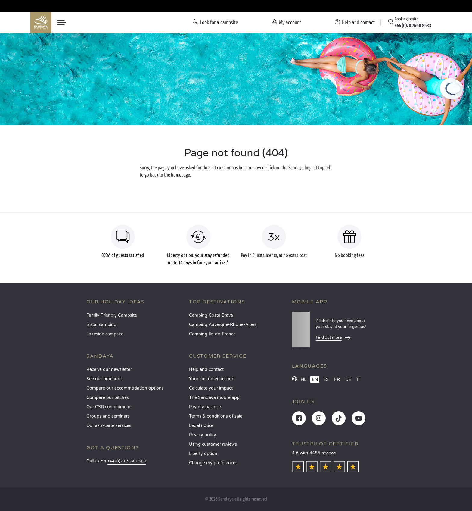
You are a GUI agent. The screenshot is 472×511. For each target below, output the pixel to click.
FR (337, 379)
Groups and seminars (108, 416)
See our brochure (104, 378)
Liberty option (203, 453)
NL (303, 379)
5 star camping (101, 324)
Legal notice (201, 425)
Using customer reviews (213, 444)
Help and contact (206, 369)
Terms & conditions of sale (215, 416)
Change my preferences (213, 463)
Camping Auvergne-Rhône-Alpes (222, 324)
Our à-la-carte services (108, 425)
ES (326, 379)
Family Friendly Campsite (111, 315)
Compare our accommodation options (125, 388)
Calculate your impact (211, 388)
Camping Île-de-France (212, 334)
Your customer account (212, 378)
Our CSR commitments (109, 406)
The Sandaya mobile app (214, 397)
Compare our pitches (107, 397)
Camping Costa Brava (211, 315)
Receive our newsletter (109, 369)
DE (348, 379)
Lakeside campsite (104, 334)
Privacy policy (202, 434)
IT (359, 379)
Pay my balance (205, 406)
